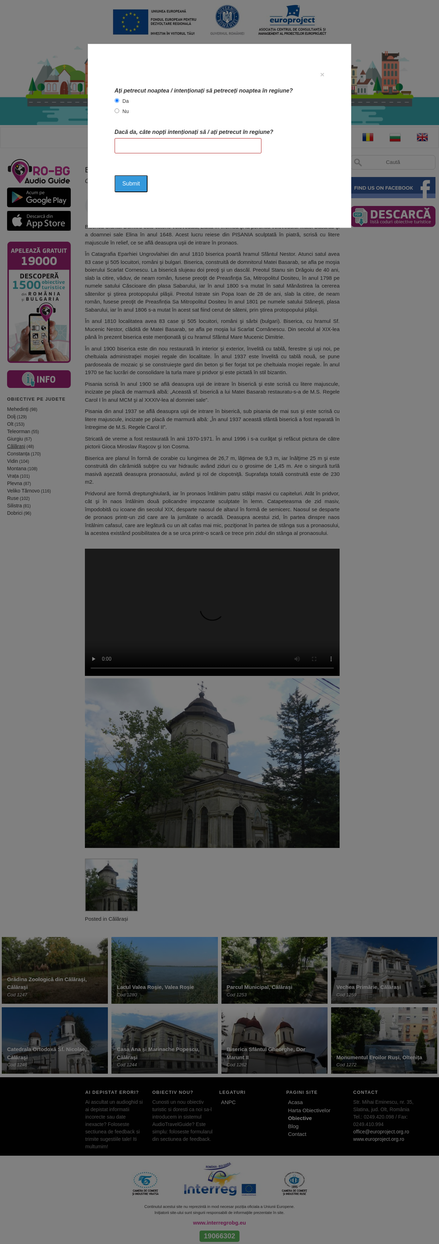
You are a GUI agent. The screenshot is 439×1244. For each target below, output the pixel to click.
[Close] (322, 74)
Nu (125, 111)
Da (125, 101)
